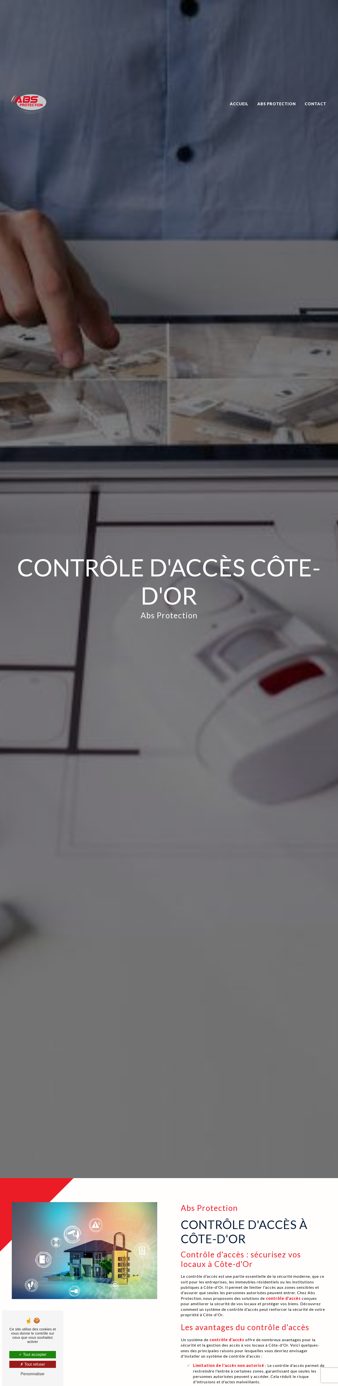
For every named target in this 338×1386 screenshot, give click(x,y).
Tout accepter (32, 1354)
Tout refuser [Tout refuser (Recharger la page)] (32, 1364)
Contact (315, 97)
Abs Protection (276, 97)
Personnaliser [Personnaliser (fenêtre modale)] (33, 1374)
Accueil (239, 97)
